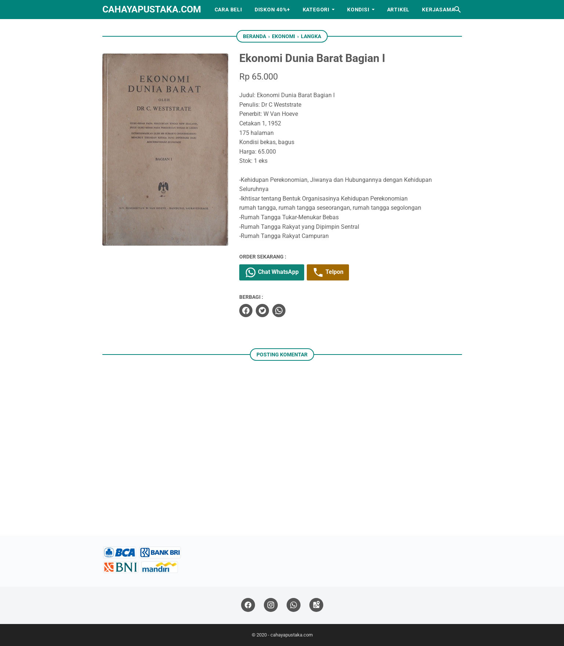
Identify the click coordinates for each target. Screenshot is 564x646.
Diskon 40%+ (272, 9)
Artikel (398, 9)
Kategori (316, 9)
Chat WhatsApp (272, 272)
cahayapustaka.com (151, 9)
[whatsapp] (278, 310)
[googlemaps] (316, 605)
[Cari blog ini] (457, 9)
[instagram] (271, 605)
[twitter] (262, 310)
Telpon (327, 272)
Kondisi (358, 9)
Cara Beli (228, 9)
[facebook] (245, 310)
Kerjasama (438, 9)
